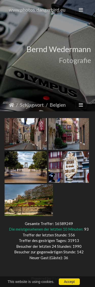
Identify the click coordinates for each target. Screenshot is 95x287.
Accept (69, 282)
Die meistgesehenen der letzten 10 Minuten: (46, 229)
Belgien (58, 105)
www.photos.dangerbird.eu (37, 10)
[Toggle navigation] (80, 10)
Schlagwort (32, 105)
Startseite (11, 104)
